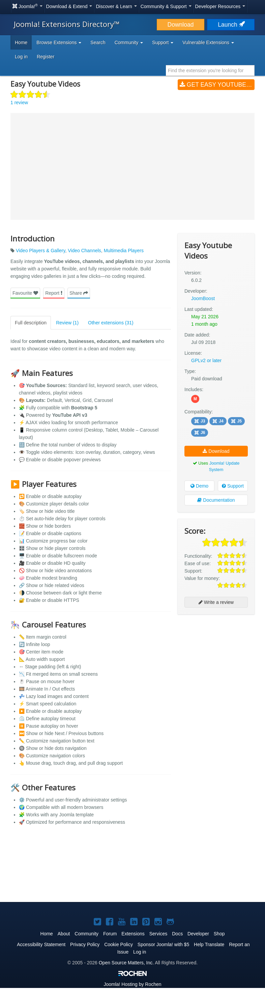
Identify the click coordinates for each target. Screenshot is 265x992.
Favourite (25, 293)
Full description (31, 322)
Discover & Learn (116, 6)
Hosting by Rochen (132, 984)
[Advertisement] (216, 663)
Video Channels (84, 250)
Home (21, 42)
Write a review (216, 602)
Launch (230, 24)
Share (78, 293)
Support (233, 486)
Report (53, 293)
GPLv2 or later (206, 360)
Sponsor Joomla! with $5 (163, 944)
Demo (199, 486)
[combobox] (210, 70)
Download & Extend (69, 6)
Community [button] (129, 42)
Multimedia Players (124, 250)
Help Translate (209, 944)
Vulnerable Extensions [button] (208, 42)
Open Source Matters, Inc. (126, 962)
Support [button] (162, 42)
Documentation (216, 500)
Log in (21, 56)
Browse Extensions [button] (58, 42)
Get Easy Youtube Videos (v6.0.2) (217, 84)
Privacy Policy (84, 944)
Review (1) (67, 322)
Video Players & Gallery (40, 250)
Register (45, 56)
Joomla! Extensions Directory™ (67, 24)
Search (97, 42)
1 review (19, 102)
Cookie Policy (118, 944)
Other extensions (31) (111, 322)
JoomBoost (203, 298)
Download (181, 24)
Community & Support (166, 6)
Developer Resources (220, 6)
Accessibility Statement (41, 944)
